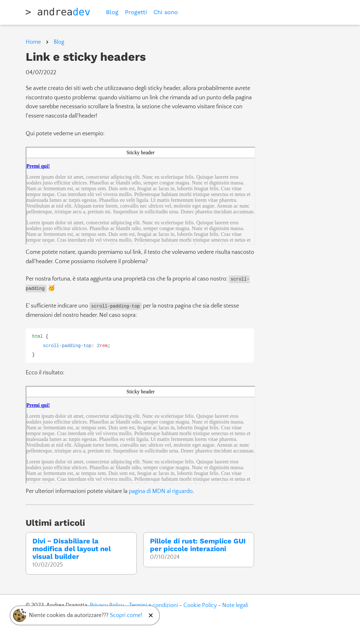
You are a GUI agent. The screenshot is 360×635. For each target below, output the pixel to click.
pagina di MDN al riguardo (161, 491)
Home (33, 42)
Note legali (235, 605)
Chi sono (166, 12)
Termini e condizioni (153, 605)
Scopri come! (126, 615)
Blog (112, 12)
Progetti (136, 12)
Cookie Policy (200, 605)
